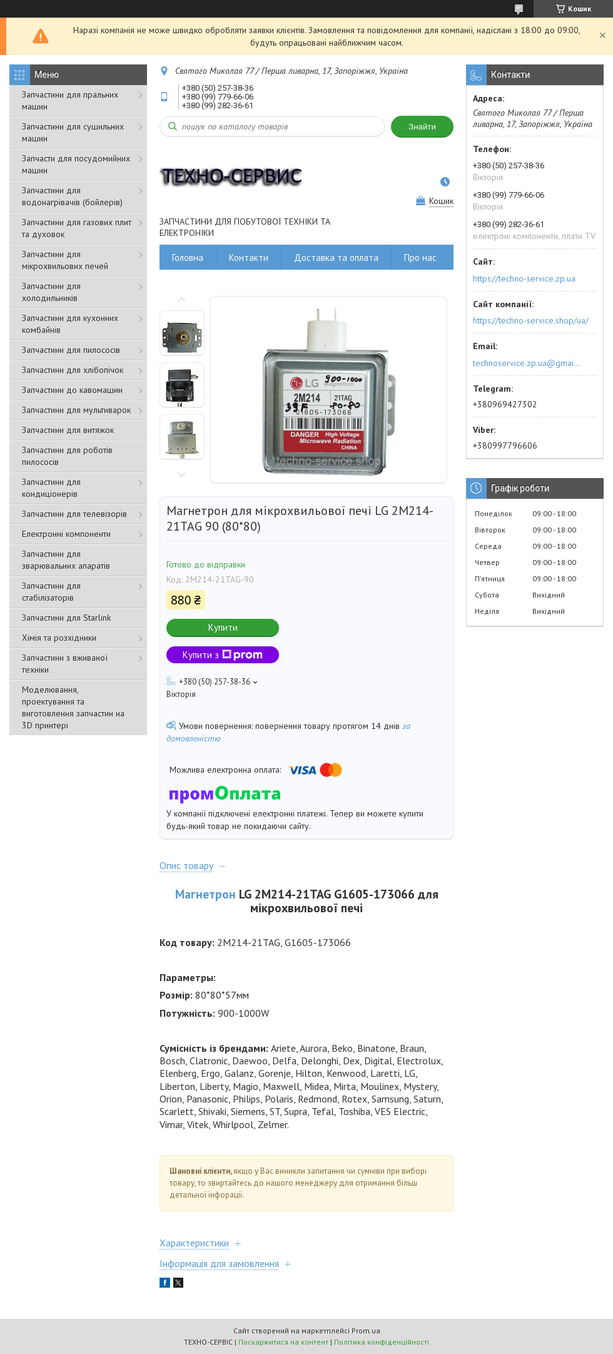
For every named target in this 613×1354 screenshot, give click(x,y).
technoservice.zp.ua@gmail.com (527, 363)
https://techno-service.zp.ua (524, 278)
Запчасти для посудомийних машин (76, 164)
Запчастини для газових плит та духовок (76, 228)
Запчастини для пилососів (71, 349)
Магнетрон (205, 894)
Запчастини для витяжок (68, 429)
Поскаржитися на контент (283, 1341)
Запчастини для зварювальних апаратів (66, 559)
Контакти (248, 257)
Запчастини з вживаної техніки (65, 663)
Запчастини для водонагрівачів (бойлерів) (72, 196)
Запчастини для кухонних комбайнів (70, 323)
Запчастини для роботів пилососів (67, 455)
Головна (187, 257)
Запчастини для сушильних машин (73, 132)
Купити (223, 627)
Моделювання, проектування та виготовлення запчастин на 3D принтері (73, 707)
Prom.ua (366, 1330)
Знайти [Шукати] (422, 126)
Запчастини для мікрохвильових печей (65, 260)
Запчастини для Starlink (66, 617)
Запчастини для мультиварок (76, 409)
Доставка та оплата (336, 257)
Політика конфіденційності (381, 1341)
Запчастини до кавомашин (72, 389)
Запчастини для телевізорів (74, 513)
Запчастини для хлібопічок (72, 369)
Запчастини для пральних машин (70, 100)
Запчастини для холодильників (51, 291)
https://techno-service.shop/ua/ (531, 320)
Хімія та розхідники (59, 637)
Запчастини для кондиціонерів (51, 487)
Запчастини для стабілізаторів (51, 591)
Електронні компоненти (66, 533)
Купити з (223, 655)
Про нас (420, 257)
